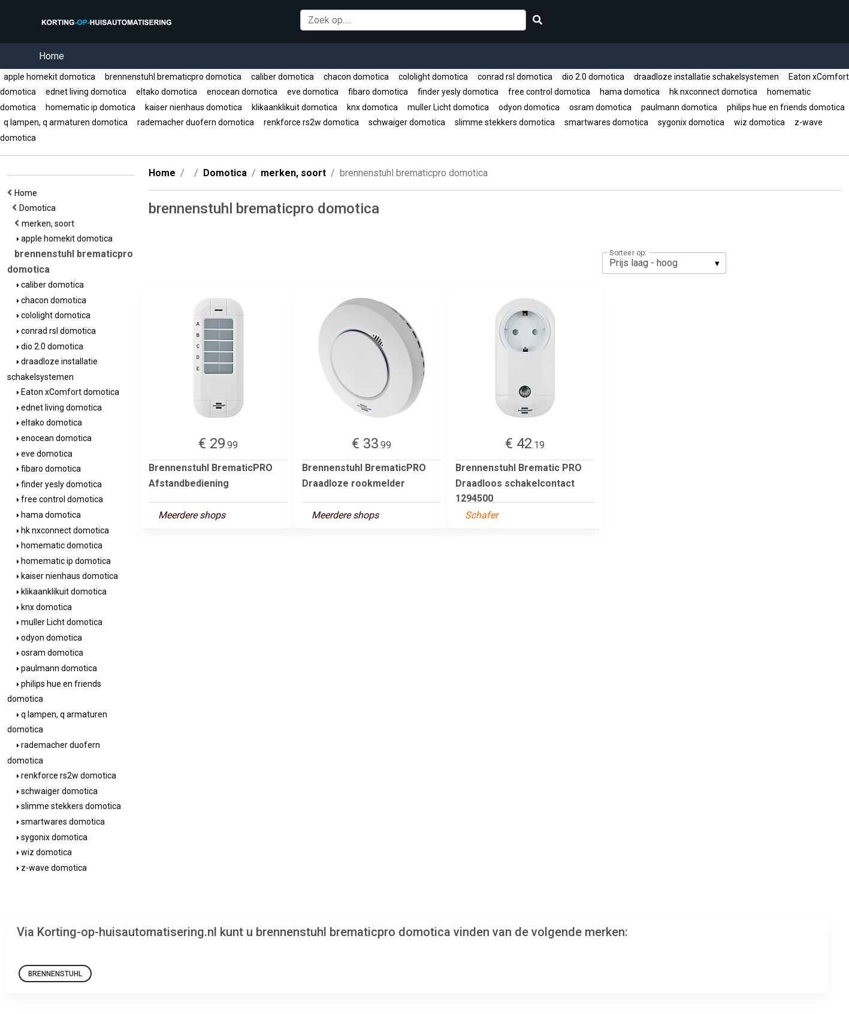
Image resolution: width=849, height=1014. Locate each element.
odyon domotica (529, 107)
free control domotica (549, 91)
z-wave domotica (52, 868)
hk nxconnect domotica (713, 91)
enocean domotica (242, 91)
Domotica (39, 208)
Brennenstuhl (55, 974)
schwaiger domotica (407, 122)
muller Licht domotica (448, 107)
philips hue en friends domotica (785, 107)
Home (51, 56)
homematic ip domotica (90, 107)
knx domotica (372, 107)
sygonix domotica (691, 122)
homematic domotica (59, 545)
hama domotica (629, 91)
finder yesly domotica (458, 91)
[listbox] (664, 263)
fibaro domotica (378, 91)
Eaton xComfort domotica (68, 392)
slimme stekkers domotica (504, 122)
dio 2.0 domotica (593, 77)
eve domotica (312, 91)
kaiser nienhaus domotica (193, 107)
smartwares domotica (606, 122)
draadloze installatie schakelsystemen (706, 77)
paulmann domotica (679, 107)
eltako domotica (166, 91)
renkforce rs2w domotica (311, 122)
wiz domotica (759, 122)
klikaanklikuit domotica (294, 107)
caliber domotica (282, 77)
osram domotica (600, 107)
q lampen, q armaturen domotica (65, 122)
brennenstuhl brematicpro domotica (173, 77)
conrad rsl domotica (515, 77)
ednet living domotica (86, 91)
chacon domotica (356, 77)
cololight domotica (433, 77)
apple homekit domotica (49, 77)
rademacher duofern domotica (196, 122)
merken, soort (50, 223)
